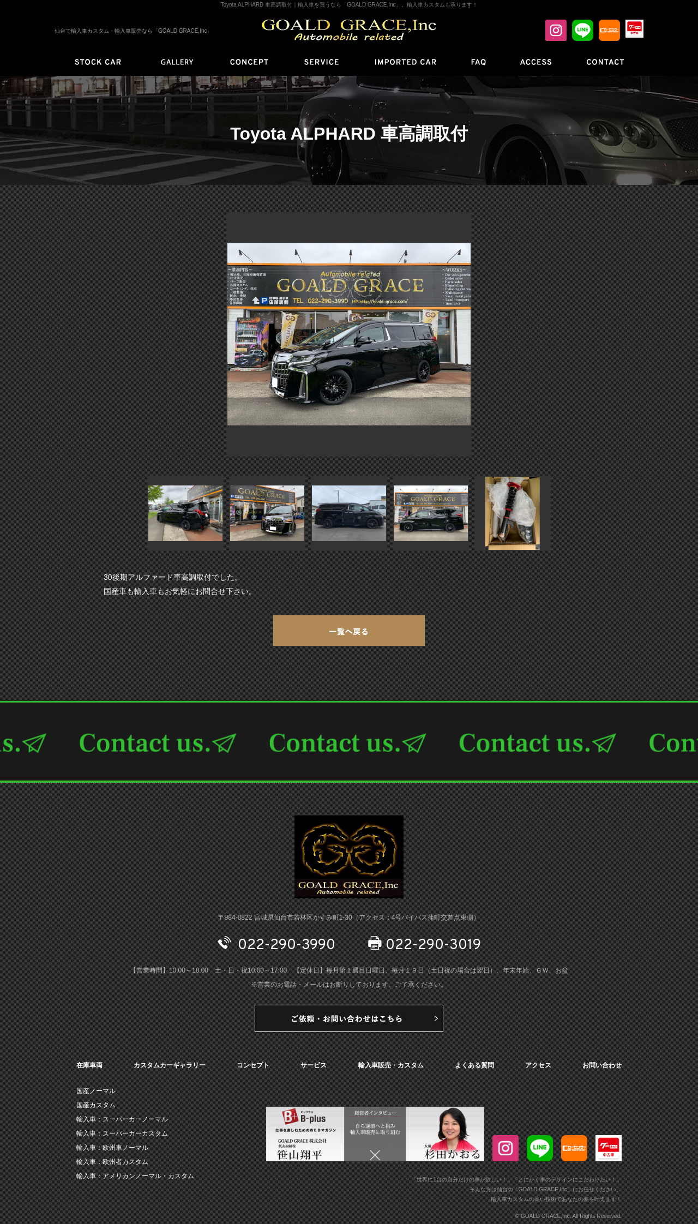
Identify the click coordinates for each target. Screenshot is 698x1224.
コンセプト (253, 1065)
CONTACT (349, 742)
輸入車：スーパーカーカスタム (122, 1133)
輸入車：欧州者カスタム (112, 1162)
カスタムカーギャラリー (170, 1065)
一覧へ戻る (349, 630)
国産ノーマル (96, 1091)
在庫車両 (89, 1065)
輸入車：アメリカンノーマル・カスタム (135, 1176)
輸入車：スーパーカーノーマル (122, 1119)
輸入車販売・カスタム (391, 1065)
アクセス (538, 1065)
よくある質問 (474, 1065)
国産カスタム (96, 1105)
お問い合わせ (602, 1065)
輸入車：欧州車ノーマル (112, 1147)
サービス (313, 1065)
